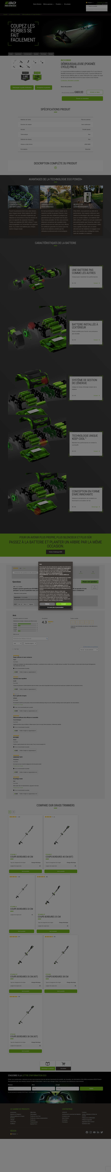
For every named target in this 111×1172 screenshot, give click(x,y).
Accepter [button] (63, 604)
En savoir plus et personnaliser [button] (55, 607)
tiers (58, 577)
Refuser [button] (47, 604)
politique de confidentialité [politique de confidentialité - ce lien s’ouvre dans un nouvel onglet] (63, 568)
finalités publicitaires (58, 585)
